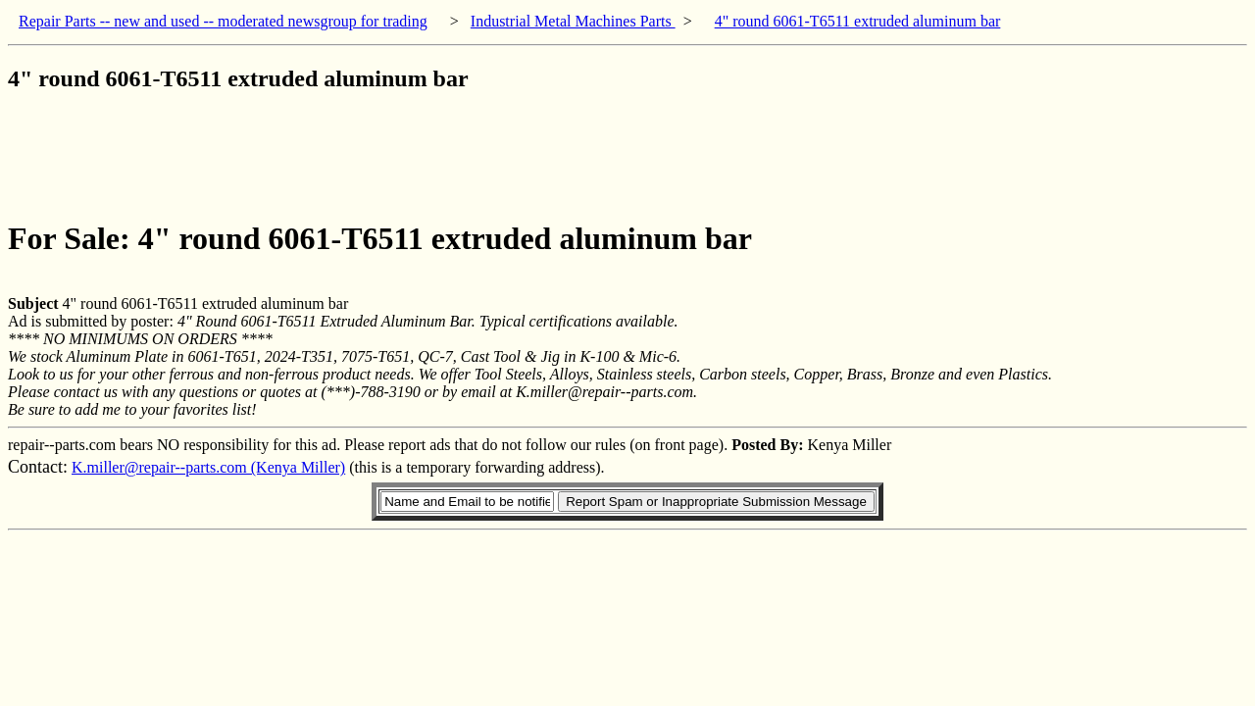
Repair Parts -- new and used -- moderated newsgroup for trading (223, 21)
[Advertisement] (365, 156)
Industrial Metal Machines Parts (573, 21)
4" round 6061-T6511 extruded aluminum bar (858, 21)
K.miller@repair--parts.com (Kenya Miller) (208, 467)
